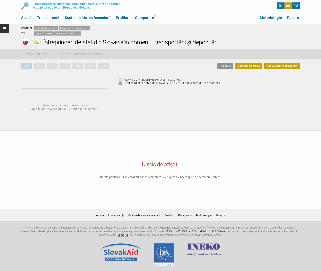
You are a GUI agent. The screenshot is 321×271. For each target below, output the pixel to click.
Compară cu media (249, 66)
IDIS (127, 235)
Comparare (144, 18)
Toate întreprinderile (46, 28)
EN (280, 5)
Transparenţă (48, 18)
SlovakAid (163, 227)
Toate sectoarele (43, 33)
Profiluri (123, 18)
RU (296, 5)
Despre (293, 18)
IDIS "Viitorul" (185, 231)
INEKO (168, 231)
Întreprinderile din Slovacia (74, 28)
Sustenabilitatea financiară (88, 18)
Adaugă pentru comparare (282, 66)
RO (288, 5)
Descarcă (225, 66)
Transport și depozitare (68, 33)
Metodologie (271, 18)
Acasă (26, 18)
